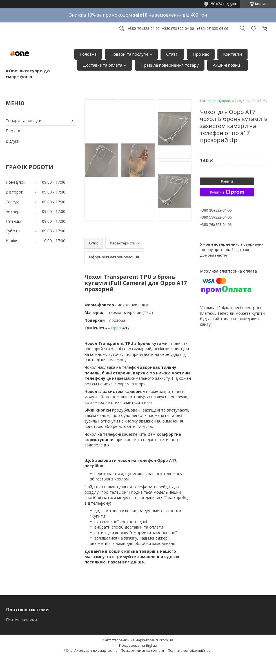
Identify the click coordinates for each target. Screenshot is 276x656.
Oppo (116, 328)
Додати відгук (253, 28)
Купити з (227, 192)
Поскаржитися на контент (142, 650)
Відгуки (12, 141)
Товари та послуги (129, 54)
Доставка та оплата (102, 65)
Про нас (201, 54)
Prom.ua (166, 639)
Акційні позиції (227, 65)
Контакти (232, 54)
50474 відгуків (224, 3)
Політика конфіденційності (190, 650)
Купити (227, 181)
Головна (88, 54)
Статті (172, 54)
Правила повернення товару (170, 65)
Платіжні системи (21, 619)
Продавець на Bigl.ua (138, 645)
